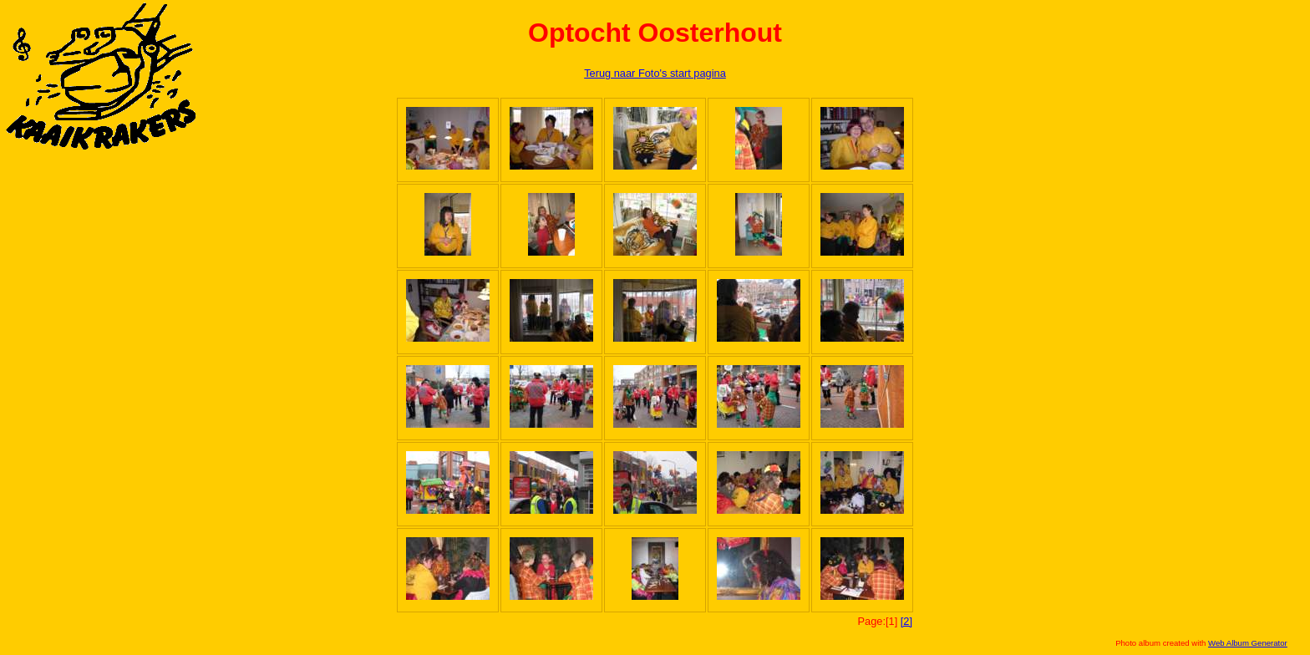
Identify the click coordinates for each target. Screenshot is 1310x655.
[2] (906, 621)
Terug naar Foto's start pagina (655, 73)
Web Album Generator (1247, 642)
